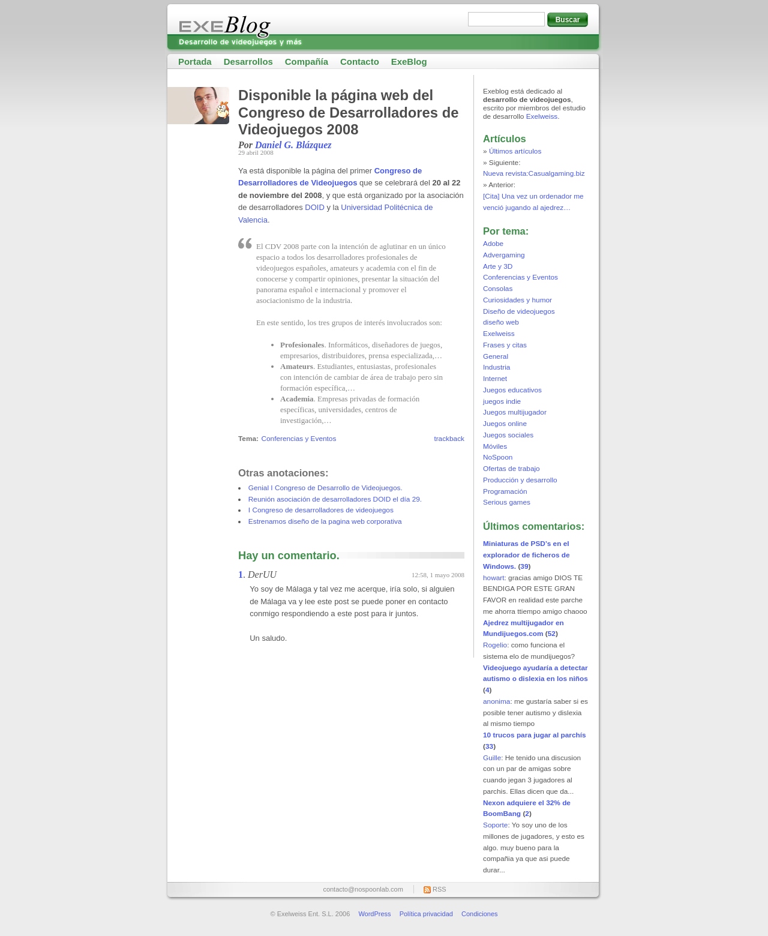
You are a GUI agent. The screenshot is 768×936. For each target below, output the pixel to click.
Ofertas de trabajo (511, 468)
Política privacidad (426, 913)
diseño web (501, 322)
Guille (492, 758)
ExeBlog (409, 61)
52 (552, 633)
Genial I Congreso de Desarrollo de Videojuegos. (325, 488)
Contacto (359, 61)
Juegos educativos (512, 390)
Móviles (495, 446)
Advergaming (504, 255)
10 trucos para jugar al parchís (534, 735)
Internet (495, 378)
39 (524, 566)
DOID (315, 207)
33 (489, 746)
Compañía (306, 61)
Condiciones (479, 913)
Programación (505, 491)
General (495, 356)
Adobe (493, 243)
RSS (439, 889)
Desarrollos (248, 61)
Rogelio (495, 645)
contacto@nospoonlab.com (363, 889)
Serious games (506, 502)
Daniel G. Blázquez (293, 145)
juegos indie (502, 401)
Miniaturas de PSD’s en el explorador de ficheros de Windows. (526, 555)
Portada (195, 61)
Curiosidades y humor (517, 300)
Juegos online (505, 423)
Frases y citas (505, 345)
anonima (496, 701)
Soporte (495, 825)
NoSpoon (497, 457)
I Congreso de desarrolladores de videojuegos (321, 510)
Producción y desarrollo (520, 480)
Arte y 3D (497, 266)
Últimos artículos (515, 151)
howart (494, 578)
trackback (449, 438)
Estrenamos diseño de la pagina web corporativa (325, 521)
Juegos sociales (508, 435)
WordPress (374, 913)
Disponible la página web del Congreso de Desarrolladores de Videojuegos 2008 (348, 112)
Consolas (497, 288)
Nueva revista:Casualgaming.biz (534, 173)
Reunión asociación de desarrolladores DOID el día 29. (335, 499)
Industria (496, 367)
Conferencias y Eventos (298, 438)
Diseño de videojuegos (519, 311)
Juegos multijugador (515, 412)
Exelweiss (542, 116)
